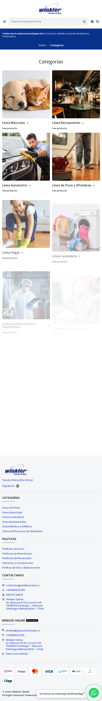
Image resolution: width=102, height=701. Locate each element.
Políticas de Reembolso (17, 553)
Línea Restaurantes (14, 522)
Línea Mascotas (12, 512)
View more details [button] (15, 653)
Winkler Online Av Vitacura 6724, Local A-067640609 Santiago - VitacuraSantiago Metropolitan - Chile (23, 604)
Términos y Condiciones (17, 563)
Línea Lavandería (13, 517)
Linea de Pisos (11, 507)
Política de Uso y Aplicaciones (21, 567)
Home (42, 45)
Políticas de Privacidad (16, 558)
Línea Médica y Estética (17, 526)
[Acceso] (92, 21)
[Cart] (97, 21)
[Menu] (4, 21)
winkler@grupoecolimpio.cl (21, 630)
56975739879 (12, 594)
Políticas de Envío (13, 549)
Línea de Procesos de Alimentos (22, 531)
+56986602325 (13, 590)
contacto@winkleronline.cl (20, 585)
